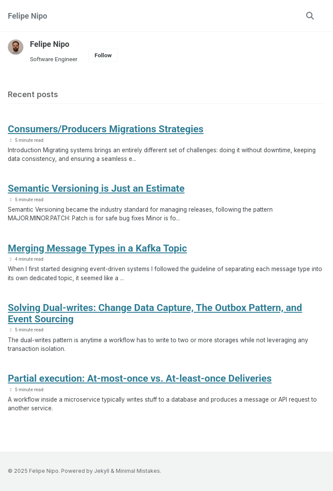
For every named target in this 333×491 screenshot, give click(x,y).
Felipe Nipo (27, 15)
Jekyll (101, 471)
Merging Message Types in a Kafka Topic (97, 248)
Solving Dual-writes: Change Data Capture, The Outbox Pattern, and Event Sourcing (155, 313)
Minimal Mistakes (138, 471)
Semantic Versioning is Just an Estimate (96, 188)
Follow (103, 55)
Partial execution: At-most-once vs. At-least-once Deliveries (140, 378)
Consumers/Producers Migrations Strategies (106, 128)
